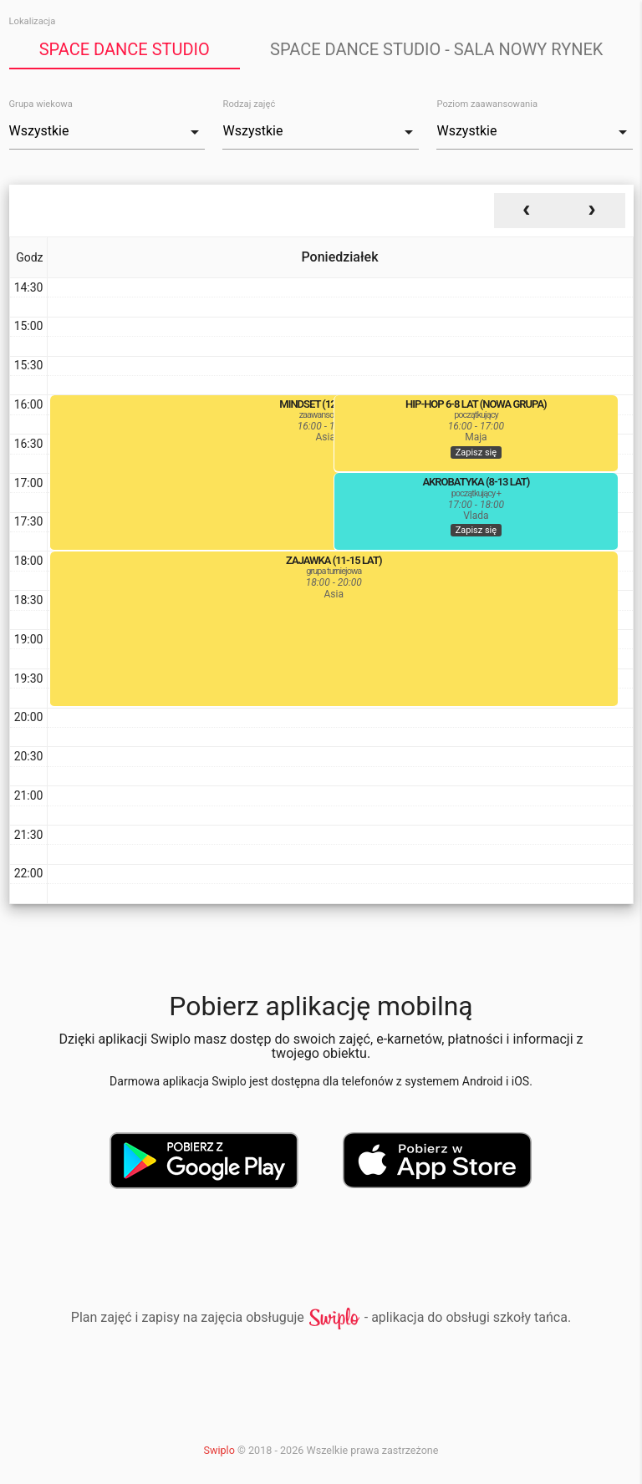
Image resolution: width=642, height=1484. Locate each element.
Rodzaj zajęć (248, 104)
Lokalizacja (32, 21)
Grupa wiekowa (41, 104)
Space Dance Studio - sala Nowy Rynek (436, 49)
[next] (592, 210)
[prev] (527, 210)
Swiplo (219, 1450)
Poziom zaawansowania (487, 104)
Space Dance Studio (124, 49)
